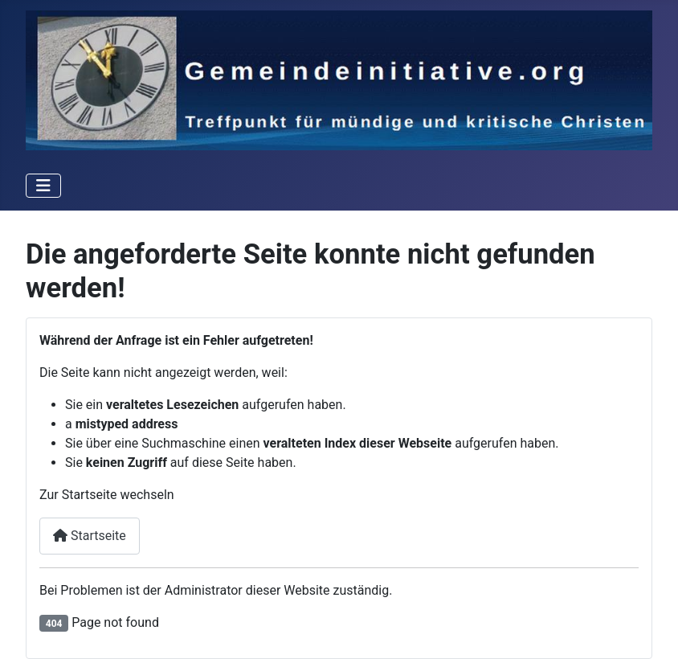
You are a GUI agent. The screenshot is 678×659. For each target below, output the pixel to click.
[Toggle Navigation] (43, 186)
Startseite (89, 535)
